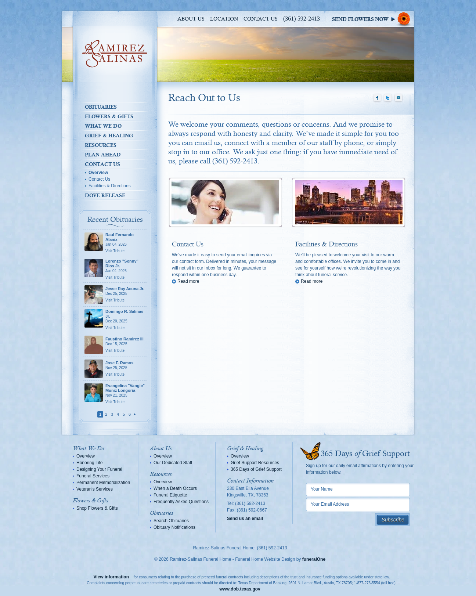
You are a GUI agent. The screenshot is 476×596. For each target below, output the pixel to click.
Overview (98, 172)
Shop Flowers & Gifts (97, 508)
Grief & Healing (109, 135)
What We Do (103, 126)
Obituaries (101, 107)
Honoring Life (89, 462)
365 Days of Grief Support (256, 469)
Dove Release (105, 195)
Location (224, 19)
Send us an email (245, 518)
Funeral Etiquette (170, 495)
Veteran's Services (94, 489)
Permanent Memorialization (103, 482)
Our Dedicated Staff (173, 462)
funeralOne (313, 559)
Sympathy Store (373, 19)
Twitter (388, 98)
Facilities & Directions (110, 185)
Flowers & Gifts (109, 116)
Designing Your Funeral (99, 469)
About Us (191, 19)
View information (111, 576)
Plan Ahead (103, 155)
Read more (188, 281)
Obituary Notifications (174, 527)
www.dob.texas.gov (239, 589)
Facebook (377, 98)
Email (398, 98)
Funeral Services (92, 475)
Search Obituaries (171, 520)
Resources (100, 145)
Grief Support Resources (255, 462)
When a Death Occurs (175, 488)
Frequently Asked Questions (181, 501)
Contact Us (261, 19)
